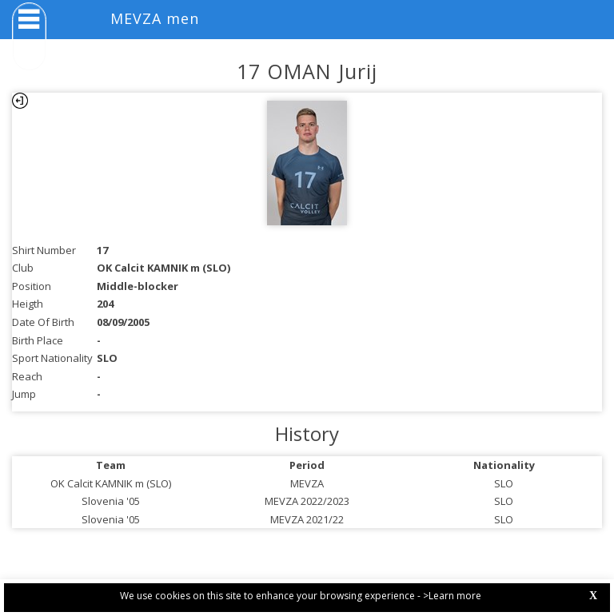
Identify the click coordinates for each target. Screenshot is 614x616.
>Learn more (452, 595)
